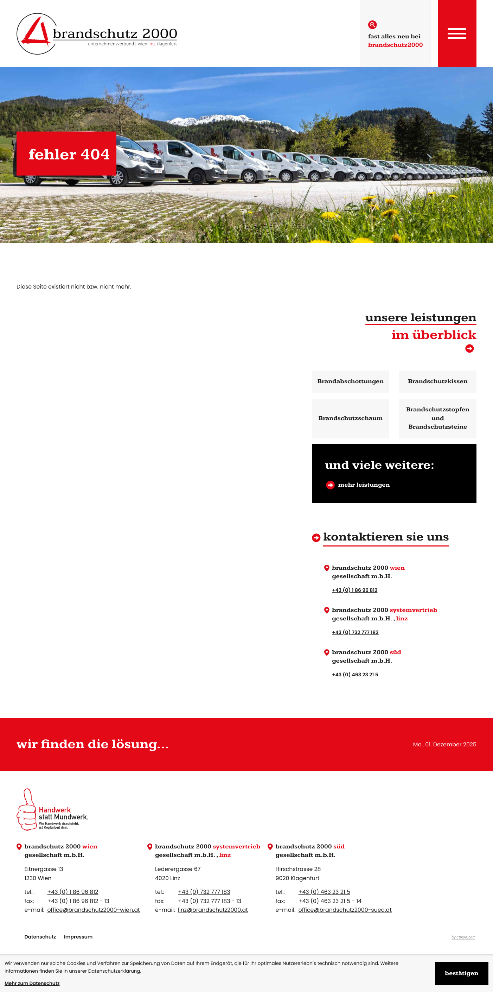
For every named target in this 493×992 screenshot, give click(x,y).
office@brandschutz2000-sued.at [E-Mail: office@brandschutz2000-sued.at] (345, 910)
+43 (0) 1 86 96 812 (354, 590)
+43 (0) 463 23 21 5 (355, 674)
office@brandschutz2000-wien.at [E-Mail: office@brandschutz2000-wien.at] (93, 910)
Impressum (78, 936)
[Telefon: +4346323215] (324, 892)
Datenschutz (40, 936)
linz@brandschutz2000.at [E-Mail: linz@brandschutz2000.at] (213, 910)
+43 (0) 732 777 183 (355, 632)
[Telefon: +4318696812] (72, 892)
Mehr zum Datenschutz (32, 983)
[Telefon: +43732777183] (204, 892)
